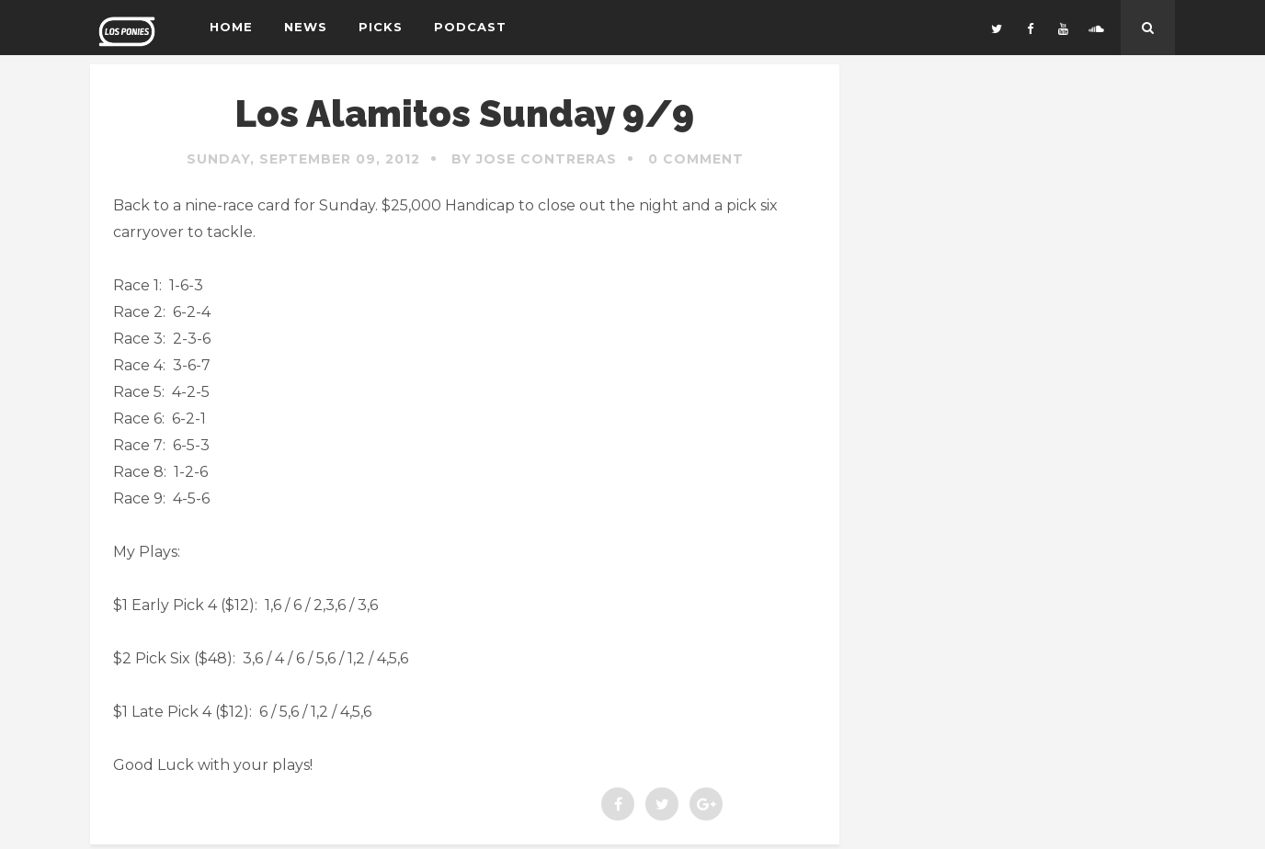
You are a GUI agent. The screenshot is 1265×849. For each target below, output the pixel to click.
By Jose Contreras (534, 159)
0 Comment (696, 159)
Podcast (470, 26)
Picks (381, 26)
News (305, 26)
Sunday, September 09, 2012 (303, 159)
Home (231, 26)
